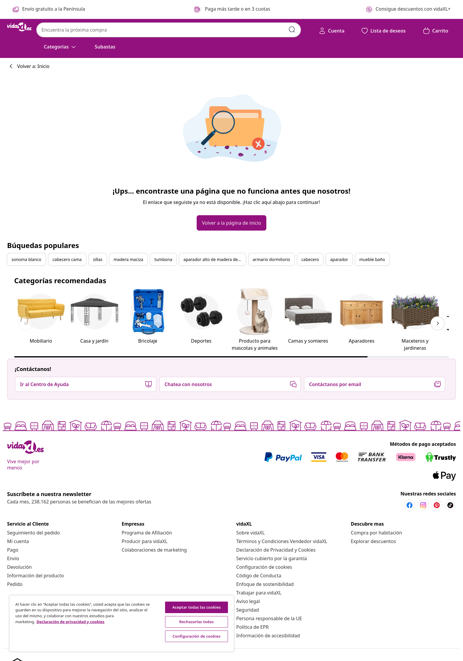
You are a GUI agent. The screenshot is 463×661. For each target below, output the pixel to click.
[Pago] (12, 550)
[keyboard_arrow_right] (438, 323)
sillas (97, 259)
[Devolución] (19, 567)
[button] (105, 46)
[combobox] (168, 29)
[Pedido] (14, 584)
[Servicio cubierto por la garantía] (271, 558)
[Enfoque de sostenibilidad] (265, 584)
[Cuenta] (331, 30)
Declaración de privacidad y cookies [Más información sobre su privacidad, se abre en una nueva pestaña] (71, 621)
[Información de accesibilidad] (268, 635)
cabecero (310, 259)
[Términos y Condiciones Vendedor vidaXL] (281, 541)
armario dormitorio (271, 259)
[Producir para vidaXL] (144, 541)
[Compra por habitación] (376, 532)
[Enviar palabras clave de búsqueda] (292, 29)
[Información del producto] (35, 575)
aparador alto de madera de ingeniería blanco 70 (214, 259)
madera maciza (128, 259)
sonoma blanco (26, 259)
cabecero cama (67, 259)
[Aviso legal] (248, 601)
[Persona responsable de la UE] (269, 618)
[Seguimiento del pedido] (33, 532)
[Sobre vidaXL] (250, 532)
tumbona (163, 259)
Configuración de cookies (264, 567)
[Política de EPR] (252, 627)
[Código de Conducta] (258, 575)
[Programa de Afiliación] (147, 532)
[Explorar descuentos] (373, 541)
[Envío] (13, 558)
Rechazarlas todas (196, 621)
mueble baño (372, 259)
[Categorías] (60, 46)
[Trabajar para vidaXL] (258, 592)
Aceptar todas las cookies (196, 607)
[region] (121, 623)
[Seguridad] (247, 610)
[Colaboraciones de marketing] (154, 550)
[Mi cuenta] (18, 541)
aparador (339, 259)
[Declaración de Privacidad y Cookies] (276, 550)
